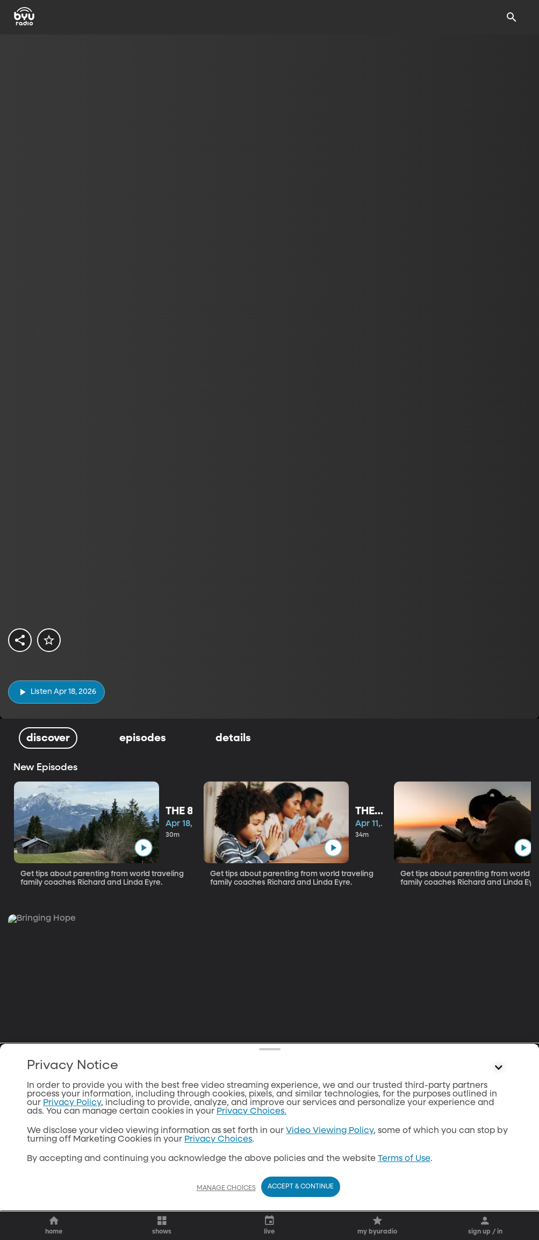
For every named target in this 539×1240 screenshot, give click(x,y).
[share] (20, 641)
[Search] (511, 17)
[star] (50, 641)
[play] (56, 692)
